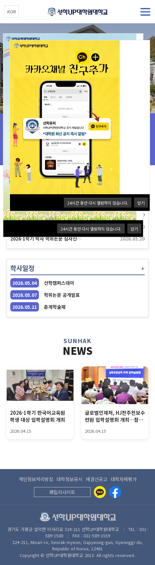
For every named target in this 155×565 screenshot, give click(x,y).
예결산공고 (96, 479)
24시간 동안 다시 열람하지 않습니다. (91, 229)
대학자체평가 (124, 479)
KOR (11, 11)
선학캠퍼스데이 (59, 283)
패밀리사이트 (62, 492)
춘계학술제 (55, 306)
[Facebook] (115, 492)
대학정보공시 (69, 479)
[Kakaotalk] (100, 492)
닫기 (134, 229)
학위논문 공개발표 (62, 294)
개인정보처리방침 (36, 479)
